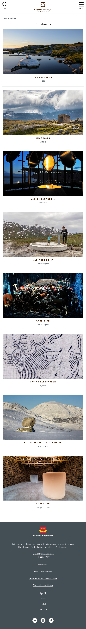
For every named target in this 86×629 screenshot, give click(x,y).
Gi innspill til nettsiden (43, 571)
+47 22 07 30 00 (43, 557)
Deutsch (43, 609)
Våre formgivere (10, 18)
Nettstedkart (43, 565)
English (43, 604)
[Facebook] (51, 620)
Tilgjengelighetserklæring (43, 585)
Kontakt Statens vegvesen (43, 554)
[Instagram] (43, 620)
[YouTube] (34, 620)
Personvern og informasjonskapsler (43, 578)
